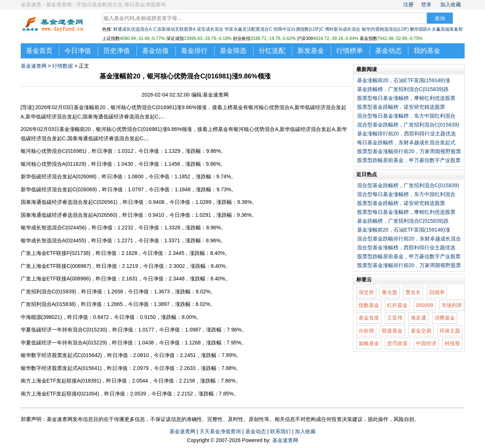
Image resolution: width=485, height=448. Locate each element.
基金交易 (421, 331)
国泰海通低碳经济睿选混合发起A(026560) (69, 215)
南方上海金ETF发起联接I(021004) (60, 394)
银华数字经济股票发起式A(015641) (61, 368)
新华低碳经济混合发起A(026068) (59, 176)
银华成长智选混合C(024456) (54, 227)
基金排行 (194, 50)
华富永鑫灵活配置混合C (248, 29)
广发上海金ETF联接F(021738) (56, 253)
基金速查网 (34, 66)
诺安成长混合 (210, 29)
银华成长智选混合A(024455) (53, 240)
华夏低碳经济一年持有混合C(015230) (64, 330)
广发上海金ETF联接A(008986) (56, 279)
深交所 (366, 292)
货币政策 (397, 343)
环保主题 (449, 331)
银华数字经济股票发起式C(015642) (61, 355)
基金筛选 (233, 50)
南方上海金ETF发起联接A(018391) (61, 381)
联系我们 (280, 431)
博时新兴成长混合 (342, 29)
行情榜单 (349, 50)
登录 (426, 4)
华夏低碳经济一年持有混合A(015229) (64, 343)
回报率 (437, 292)
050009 (424, 305)
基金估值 (155, 50)
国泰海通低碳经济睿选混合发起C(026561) (69, 202)
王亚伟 (395, 318)
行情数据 (62, 66)
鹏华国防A (420, 29)
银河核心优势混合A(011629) (53, 164)
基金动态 (388, 50)
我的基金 (427, 50)
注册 (408, 4)
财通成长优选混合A (132, 29)
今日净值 (77, 50)
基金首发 (368, 318)
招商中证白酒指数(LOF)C (298, 29)
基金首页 (39, 50)
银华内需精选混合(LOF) (385, 29)
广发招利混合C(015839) (48, 291)
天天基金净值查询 (220, 431)
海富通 (418, 318)
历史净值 (116, 50)
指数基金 (368, 305)
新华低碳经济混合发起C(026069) (59, 189)
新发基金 (310, 50)
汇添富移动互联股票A (174, 29)
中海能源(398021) (41, 317)
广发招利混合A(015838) (48, 304)
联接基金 (392, 331)
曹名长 (413, 292)
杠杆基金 (397, 305)
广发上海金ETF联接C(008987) (56, 266)
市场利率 (451, 305)
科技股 (452, 343)
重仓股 (389, 292)
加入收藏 (450, 4)
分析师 (366, 331)
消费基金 (444, 318)
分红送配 (272, 50)
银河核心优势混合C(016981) (54, 151)
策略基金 (368, 343)
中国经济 (426, 343)
